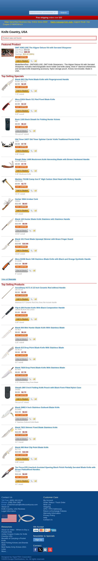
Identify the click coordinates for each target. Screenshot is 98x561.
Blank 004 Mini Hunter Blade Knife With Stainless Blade (40, 328)
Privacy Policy (49, 515)
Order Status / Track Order (54, 502)
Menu (3, 4)
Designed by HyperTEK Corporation (16, 557)
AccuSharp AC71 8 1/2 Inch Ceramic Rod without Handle (40, 288)
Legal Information (8, 511)
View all (8, 279)
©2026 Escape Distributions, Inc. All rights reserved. (23, 559)
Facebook (35, 549)
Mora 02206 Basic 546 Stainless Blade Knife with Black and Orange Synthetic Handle (53, 259)
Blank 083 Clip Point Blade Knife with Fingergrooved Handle (42, 79)
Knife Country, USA (49, 5)
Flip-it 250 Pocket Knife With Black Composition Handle (40, 308)
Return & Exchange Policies (55, 511)
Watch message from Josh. (62, 22)
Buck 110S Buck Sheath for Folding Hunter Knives (37, 119)
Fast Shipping (21, 57)
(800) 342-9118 (16, 500)
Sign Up (38, 540)
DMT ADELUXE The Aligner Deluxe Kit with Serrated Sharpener (43, 48)
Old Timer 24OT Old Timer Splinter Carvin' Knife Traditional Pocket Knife (47, 139)
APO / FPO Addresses (52, 509)
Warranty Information (52, 513)
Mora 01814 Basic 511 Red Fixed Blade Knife (35, 99)
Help (45, 517)
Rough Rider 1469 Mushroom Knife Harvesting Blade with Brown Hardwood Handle (52, 159)
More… (4, 551)
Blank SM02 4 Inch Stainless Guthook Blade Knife (37, 407)
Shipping (47, 507)
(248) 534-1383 (14, 502)
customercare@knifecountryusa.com (22, 505)
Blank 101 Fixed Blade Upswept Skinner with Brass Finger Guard (44, 239)
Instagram (45, 549)
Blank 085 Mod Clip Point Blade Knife (31, 447)
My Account (48, 500)
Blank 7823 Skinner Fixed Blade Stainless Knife (36, 427)
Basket (94, 4)
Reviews (13, 509)
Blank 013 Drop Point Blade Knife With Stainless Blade (39, 348)
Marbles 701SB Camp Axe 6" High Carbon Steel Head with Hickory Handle (48, 179)
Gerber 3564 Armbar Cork (26, 199)
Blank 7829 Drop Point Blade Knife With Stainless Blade (40, 368)
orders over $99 (49, 18)
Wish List (47, 505)
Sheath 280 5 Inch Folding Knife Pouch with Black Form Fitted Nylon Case (48, 388)
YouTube (50, 549)
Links (3, 549)
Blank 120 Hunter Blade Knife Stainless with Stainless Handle (42, 219)
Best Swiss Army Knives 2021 (13, 547)
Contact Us (6, 497)
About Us (5, 507)
